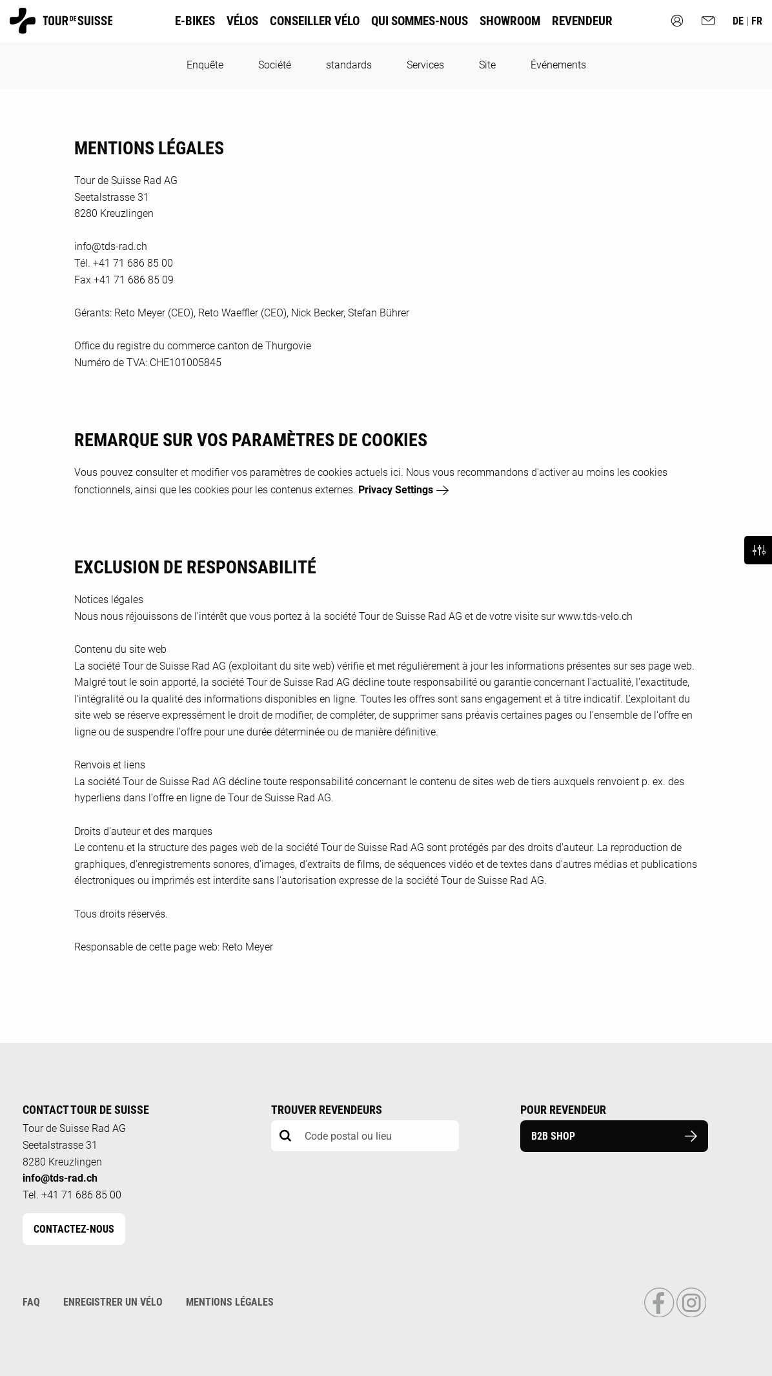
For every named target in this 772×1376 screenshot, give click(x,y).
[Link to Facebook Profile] (660, 1314)
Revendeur (582, 21)
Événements (558, 65)
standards (349, 65)
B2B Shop (614, 1136)
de (739, 21)
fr (756, 21)
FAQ (31, 1302)
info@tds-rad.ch (60, 1178)
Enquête (205, 65)
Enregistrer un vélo (113, 1302)
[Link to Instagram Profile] (691, 1314)
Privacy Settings (395, 490)
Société (274, 65)
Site (487, 65)
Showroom (510, 21)
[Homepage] (61, 27)
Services (425, 65)
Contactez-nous (74, 1229)
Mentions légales (230, 1302)
